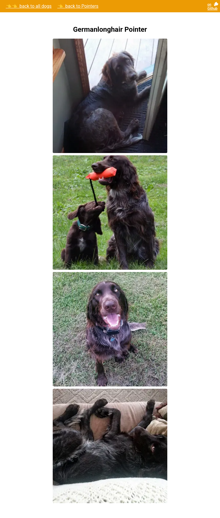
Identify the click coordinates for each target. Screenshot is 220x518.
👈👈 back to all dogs (29, 6)
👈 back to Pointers (78, 6)
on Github (212, 7)
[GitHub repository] (214, 6)
